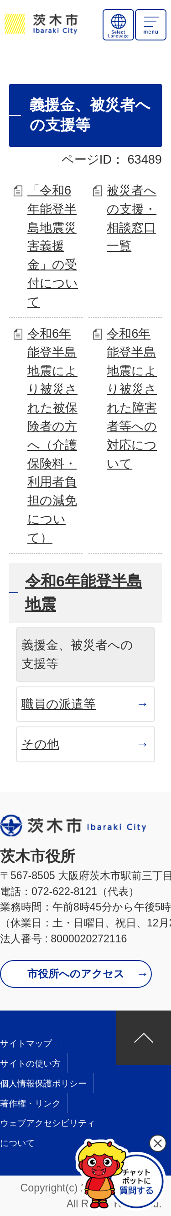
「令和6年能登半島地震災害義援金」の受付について (52, 246)
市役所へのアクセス (75, 974)
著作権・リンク (30, 1103)
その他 (40, 744)
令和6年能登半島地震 (83, 592)
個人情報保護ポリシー (43, 1083)
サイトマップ (26, 1043)
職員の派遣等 (58, 704)
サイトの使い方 (30, 1063)
